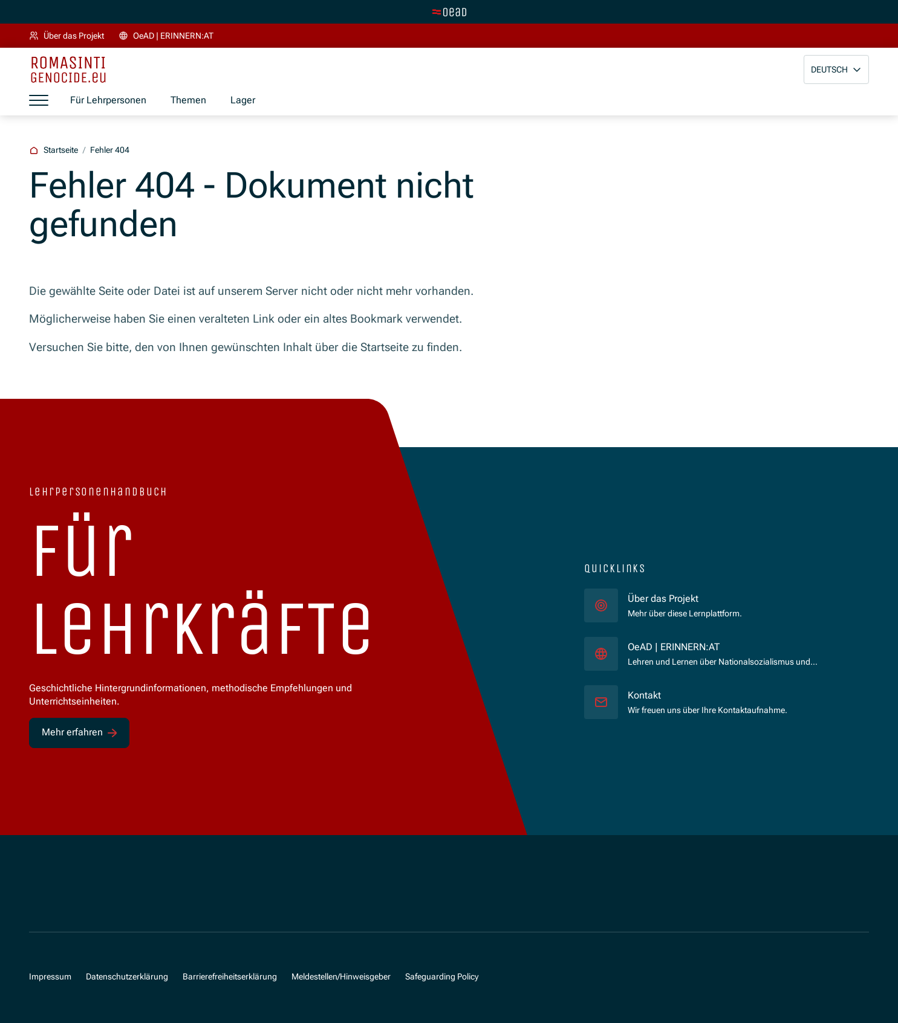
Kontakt (644, 695)
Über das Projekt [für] (663, 598)
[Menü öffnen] (38, 100)
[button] (836, 69)
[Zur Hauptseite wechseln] (449, 12)
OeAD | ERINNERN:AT (728, 647)
